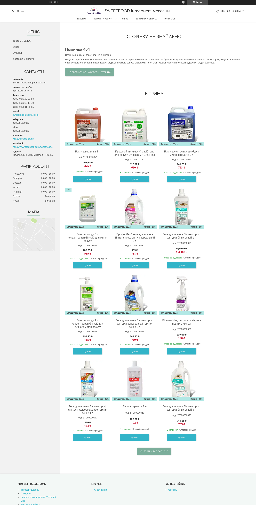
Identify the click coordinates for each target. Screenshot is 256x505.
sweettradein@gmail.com (25, 115)
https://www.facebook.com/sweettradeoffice (34, 147)
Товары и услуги (103, 19)
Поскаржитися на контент (130, 438)
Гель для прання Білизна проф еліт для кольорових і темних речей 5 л (221, 241)
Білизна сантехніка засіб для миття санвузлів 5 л (176, 153)
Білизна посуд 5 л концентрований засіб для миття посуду (221, 154)
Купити (86, 182)
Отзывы (17, 52)
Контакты (169, 19)
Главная (82, 19)
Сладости (26, 410)
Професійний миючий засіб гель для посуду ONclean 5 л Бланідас (131, 154)
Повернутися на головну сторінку (90, 72)
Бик (23, 418)
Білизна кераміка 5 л (86, 151)
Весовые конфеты (30, 421)
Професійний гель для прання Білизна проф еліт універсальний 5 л (86, 241)
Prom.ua (143, 435)
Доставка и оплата (146, 19)
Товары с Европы (30, 407)
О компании (100, 407)
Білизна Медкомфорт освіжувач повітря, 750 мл (86, 325)
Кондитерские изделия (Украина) (38, 414)
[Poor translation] (12, 457)
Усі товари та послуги (153, 368)
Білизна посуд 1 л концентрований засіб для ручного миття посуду (176, 241)
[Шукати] (13, 11)
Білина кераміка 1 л (177, 323)
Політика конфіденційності (156, 438)
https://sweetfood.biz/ (23, 139)
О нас (125, 19)
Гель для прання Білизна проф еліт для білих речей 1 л (131, 239)
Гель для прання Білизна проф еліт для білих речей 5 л (221, 325)
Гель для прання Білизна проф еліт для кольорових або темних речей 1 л (131, 327)
